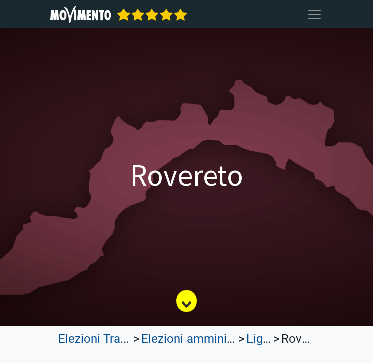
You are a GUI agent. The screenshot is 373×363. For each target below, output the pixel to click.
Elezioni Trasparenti (111, 339)
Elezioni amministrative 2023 (218, 339)
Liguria (264, 339)
